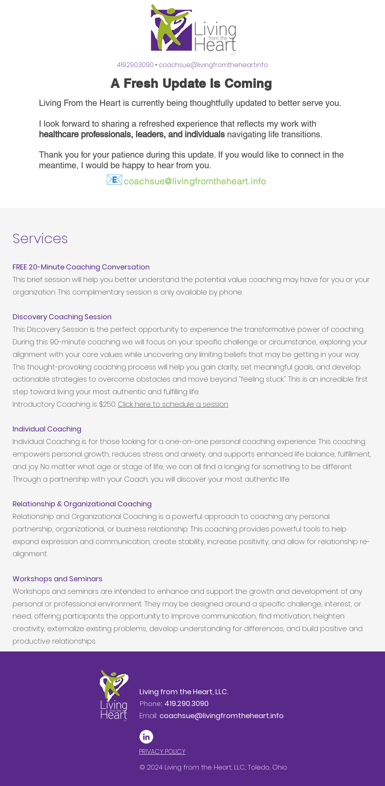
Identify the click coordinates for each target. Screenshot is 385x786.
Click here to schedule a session (173, 404)
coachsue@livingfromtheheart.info (186, 181)
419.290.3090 (138, 64)
